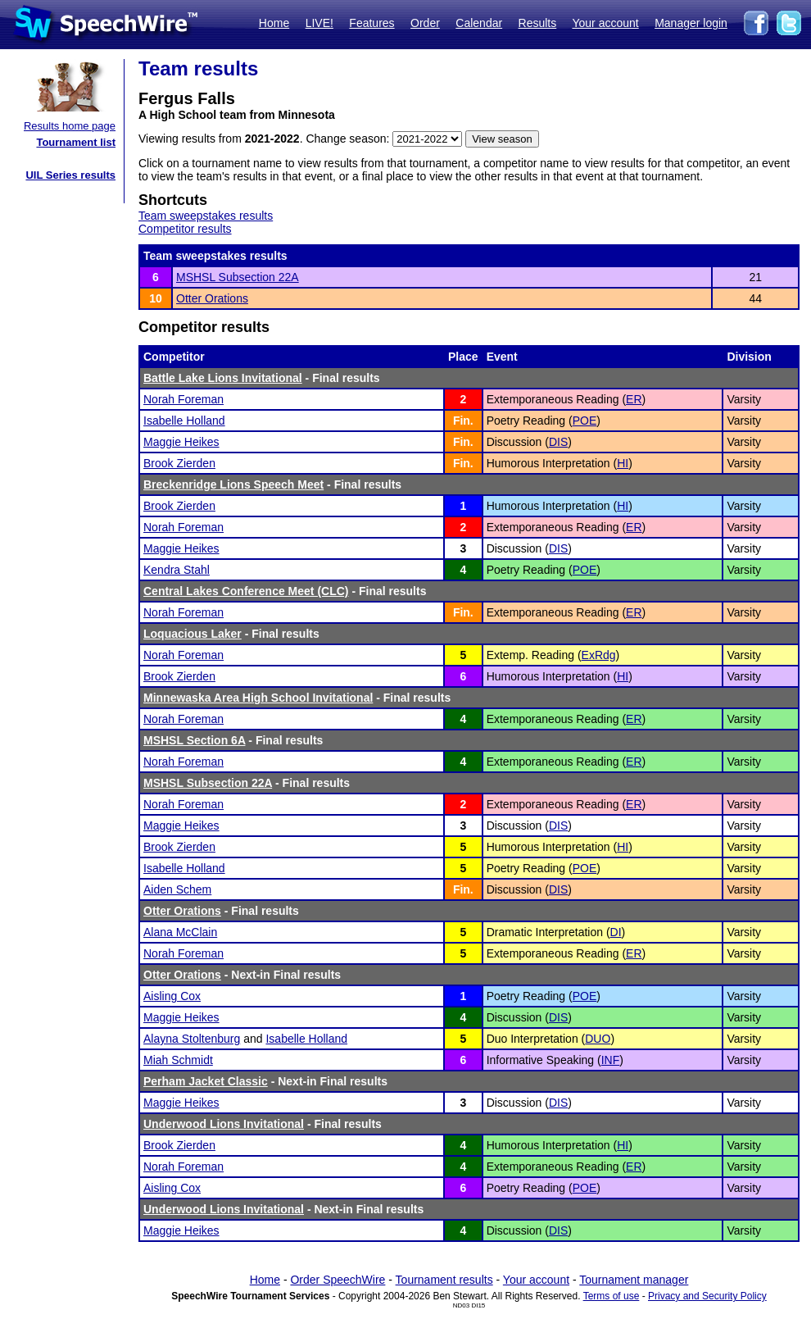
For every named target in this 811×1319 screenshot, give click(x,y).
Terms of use (611, 1296)
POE (585, 420)
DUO (597, 1038)
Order (425, 23)
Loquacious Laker (192, 633)
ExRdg (599, 655)
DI (616, 932)
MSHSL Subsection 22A (237, 277)
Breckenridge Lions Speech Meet (233, 484)
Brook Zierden (179, 463)
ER (633, 399)
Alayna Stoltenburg (191, 1038)
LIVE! (319, 23)
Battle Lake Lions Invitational (222, 377)
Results (538, 23)
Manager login (691, 23)
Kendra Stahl (176, 569)
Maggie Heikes (181, 441)
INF (610, 1060)
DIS (558, 441)
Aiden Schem (177, 889)
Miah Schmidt (178, 1060)
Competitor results (185, 228)
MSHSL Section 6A (194, 740)
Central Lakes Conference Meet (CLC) (246, 591)
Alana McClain (180, 932)
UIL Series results (70, 175)
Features (371, 23)
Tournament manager (633, 1279)
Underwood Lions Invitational (223, 1123)
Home (274, 23)
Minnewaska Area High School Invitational (258, 697)
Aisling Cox (172, 996)
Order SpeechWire (337, 1279)
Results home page (70, 126)
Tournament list (76, 142)
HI (622, 463)
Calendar (478, 23)
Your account (605, 23)
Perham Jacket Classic (205, 1081)
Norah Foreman (183, 399)
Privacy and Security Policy (707, 1296)
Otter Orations (212, 298)
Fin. (463, 420)
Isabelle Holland (184, 420)
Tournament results (444, 1279)
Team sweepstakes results (205, 215)
